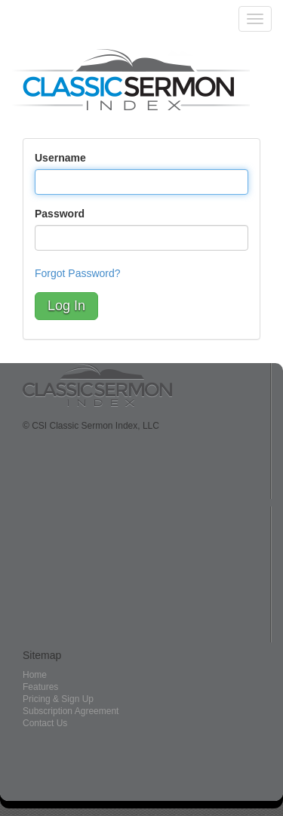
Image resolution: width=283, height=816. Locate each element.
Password (60, 214)
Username (60, 158)
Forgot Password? (78, 273)
